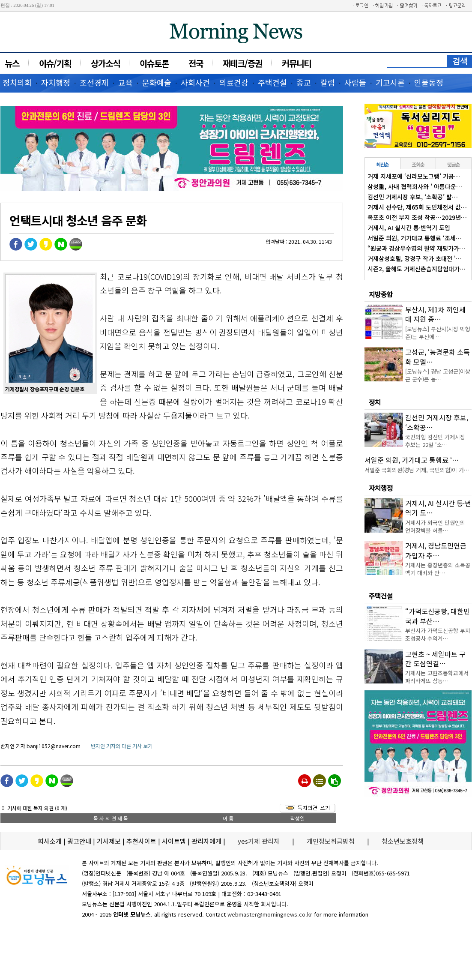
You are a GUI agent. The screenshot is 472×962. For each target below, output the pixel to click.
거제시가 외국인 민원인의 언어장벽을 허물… (435, 526)
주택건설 (272, 82)
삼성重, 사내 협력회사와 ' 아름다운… (414, 186)
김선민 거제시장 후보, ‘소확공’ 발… (412, 196)
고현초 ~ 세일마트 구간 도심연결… (435, 658)
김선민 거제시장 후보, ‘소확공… (436, 422)
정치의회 (17, 82)
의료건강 (233, 82)
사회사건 (195, 82)
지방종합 (381, 294)
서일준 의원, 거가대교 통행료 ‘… (411, 460)
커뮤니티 (296, 63)
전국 (195, 63)
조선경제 (94, 82)
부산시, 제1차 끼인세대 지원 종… (435, 314)
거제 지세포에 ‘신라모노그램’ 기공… (413, 176)
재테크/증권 (242, 63)
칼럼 (327, 82)
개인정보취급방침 (331, 840)
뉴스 (12, 63)
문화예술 (156, 82)
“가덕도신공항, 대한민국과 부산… (437, 616)
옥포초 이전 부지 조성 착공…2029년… (417, 217)
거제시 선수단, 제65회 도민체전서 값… (417, 207)
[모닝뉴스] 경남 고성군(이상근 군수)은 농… (437, 375)
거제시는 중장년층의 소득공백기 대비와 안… (437, 569)
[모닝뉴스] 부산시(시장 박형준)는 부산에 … (437, 333)
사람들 (355, 82)
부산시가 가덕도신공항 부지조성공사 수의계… (437, 634)
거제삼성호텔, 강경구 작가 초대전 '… (414, 258)
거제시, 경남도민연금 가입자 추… (435, 550)
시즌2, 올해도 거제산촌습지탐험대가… (416, 268)
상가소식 (105, 63)
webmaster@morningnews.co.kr (269, 914)
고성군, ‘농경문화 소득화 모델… (437, 356)
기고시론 (390, 82)
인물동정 (428, 82)
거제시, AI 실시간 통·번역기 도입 (408, 227)
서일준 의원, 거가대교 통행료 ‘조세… (414, 238)
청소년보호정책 (403, 840)
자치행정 (55, 82)
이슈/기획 (55, 63)
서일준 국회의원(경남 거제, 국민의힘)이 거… (416, 470)
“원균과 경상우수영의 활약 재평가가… (416, 248)
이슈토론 (154, 63)
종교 (303, 82)
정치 (375, 402)
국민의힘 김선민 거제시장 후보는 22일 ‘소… (435, 441)
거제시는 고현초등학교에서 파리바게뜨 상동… (437, 677)
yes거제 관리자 (259, 840)
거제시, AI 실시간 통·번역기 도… (438, 508)
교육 (125, 82)
